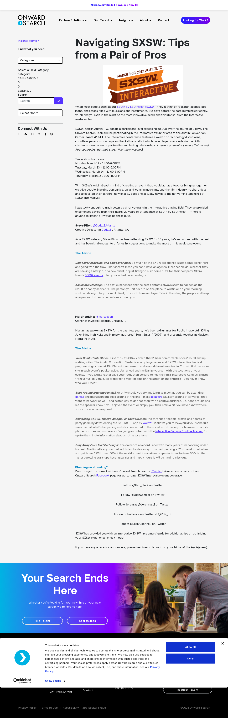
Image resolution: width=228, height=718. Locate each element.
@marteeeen (104, 316)
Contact (163, 20)
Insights (124, 20)
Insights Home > (28, 40)
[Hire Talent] (42, 621)
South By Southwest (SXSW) (136, 106)
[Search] (58, 100)
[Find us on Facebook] (45, 134)
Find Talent (101, 20)
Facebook (102, 475)
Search (23, 94)
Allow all (190, 677)
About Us (89, 663)
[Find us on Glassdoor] (32, 134)
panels (79, 396)
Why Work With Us (95, 656)
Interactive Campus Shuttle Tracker (179, 431)
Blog (86, 643)
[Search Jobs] (87, 621)
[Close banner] (222, 674)
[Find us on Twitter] (39, 134)
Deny (190, 688)
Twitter (156, 471)
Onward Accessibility (128, 648)
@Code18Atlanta (104, 225)
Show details (53, 711)
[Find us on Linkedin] (19, 134)
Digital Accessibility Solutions (61, 663)
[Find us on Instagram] (51, 134)
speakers (157, 396)
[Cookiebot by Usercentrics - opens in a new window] (22, 711)
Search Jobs (91, 650)
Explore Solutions (71, 20)
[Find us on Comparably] (25, 134)
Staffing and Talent (61, 643)
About (144, 20)
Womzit (148, 423)
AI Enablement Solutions (58, 652)
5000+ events (94, 275)
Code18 (106, 229)
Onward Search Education (132, 653)
